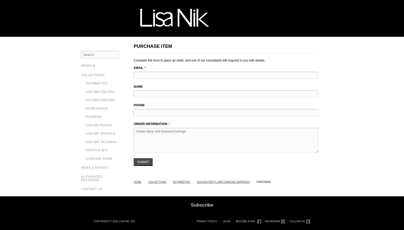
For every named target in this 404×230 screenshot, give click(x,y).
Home (137, 182)
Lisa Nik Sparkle (100, 133)
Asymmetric (97, 83)
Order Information (150, 124)
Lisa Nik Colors (100, 91)
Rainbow (94, 116)
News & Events (94, 167)
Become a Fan (245, 221)
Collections (93, 75)
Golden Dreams (100, 100)
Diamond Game (99, 158)
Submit (143, 162)
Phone (139, 105)
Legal (227, 221)
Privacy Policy (207, 221)
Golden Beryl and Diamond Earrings (226, 140)
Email (138, 68)
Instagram (272, 221)
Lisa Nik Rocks (99, 125)
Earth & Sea (97, 150)
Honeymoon (97, 108)
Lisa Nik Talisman (101, 142)
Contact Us (91, 189)
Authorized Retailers (92, 178)
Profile (88, 65)
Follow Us (297, 221)
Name (138, 87)
